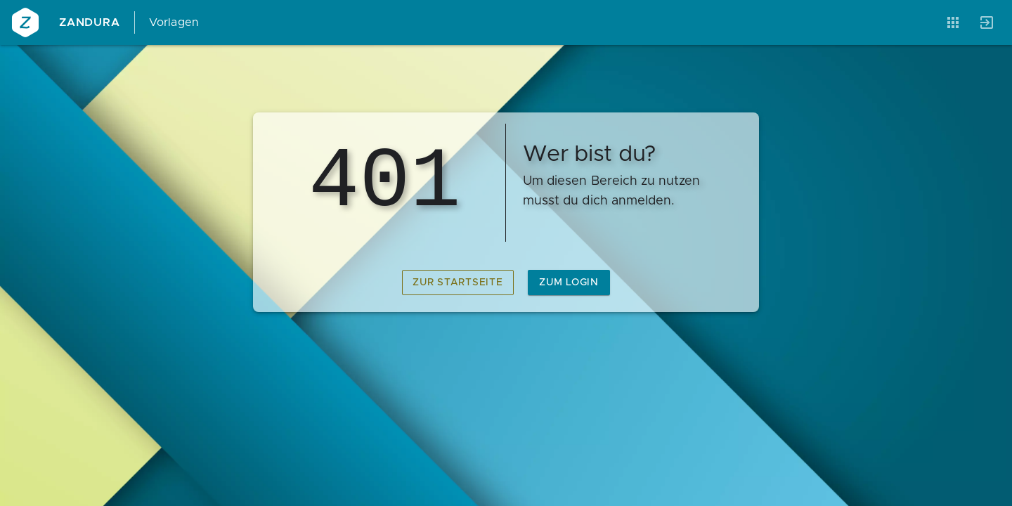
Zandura (89, 22)
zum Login (569, 282)
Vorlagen (174, 22)
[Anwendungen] (953, 22)
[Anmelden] (987, 22)
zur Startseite (458, 282)
